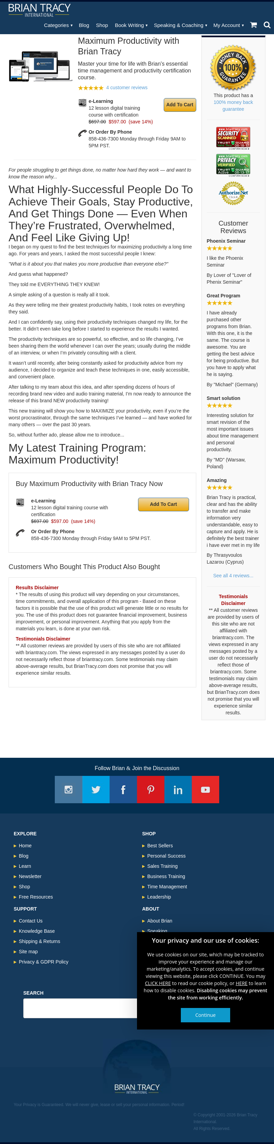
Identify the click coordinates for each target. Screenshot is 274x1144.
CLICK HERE (158, 983)
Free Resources (36, 897)
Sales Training (162, 866)
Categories (56, 25)
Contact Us (30, 921)
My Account (226, 25)
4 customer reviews (127, 87)
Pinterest (150, 789)
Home (25, 845)
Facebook (123, 789)
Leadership (159, 897)
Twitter (96, 789)
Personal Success (166, 856)
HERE (242, 983)
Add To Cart (179, 104)
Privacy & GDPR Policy (43, 962)
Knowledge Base (37, 931)
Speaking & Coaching (178, 25)
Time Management (167, 886)
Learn (25, 866)
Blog (84, 25)
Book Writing (129, 25)
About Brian (159, 921)
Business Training (166, 876)
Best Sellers (160, 845)
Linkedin (178, 789)
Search (33, 993)
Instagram (68, 789)
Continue (205, 1015)
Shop (102, 25)
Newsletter (30, 876)
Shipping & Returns (39, 941)
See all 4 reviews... (233, 575)
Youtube (205, 789)
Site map (28, 951)
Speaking (157, 931)
